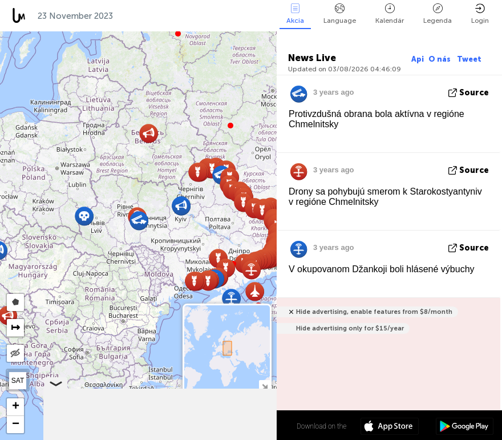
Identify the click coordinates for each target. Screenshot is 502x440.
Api (417, 59)
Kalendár (389, 14)
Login (480, 14)
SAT (17, 381)
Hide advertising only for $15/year (350, 328)
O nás (440, 59)
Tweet (469, 59)
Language (339, 14)
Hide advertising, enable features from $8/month (374, 312)
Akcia (295, 14)
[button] (230, 125)
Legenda (437, 14)
